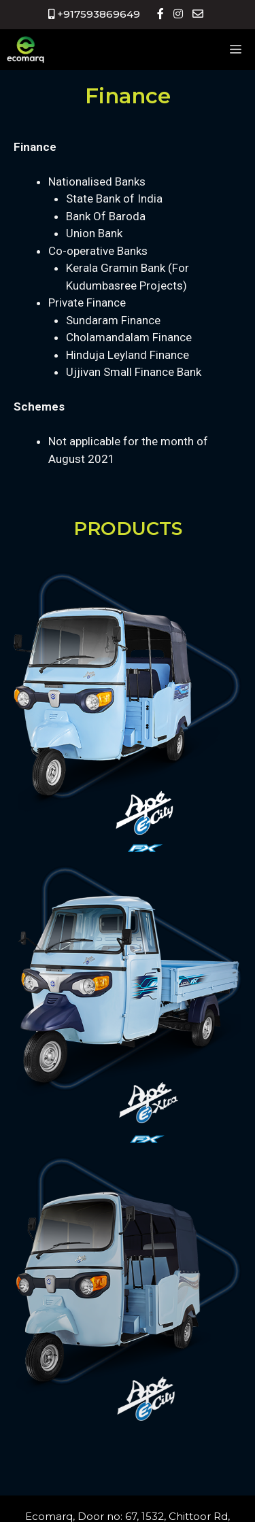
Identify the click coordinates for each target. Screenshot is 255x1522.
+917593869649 (94, 13)
